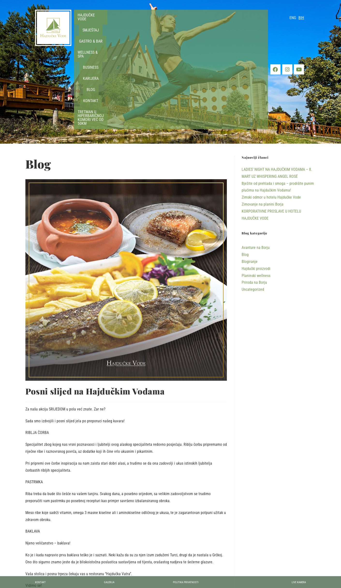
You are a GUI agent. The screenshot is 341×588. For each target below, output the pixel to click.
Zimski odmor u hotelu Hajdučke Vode (271, 114)
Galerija (111, 582)
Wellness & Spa (173, 22)
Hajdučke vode (90, 22)
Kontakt (256, 22)
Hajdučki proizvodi (45, 513)
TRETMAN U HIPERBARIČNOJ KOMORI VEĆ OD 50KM (170, 33)
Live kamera (295, 582)
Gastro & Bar (143, 22)
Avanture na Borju (256, 164)
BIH (301, 17)
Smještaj (117, 22)
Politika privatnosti (191, 582)
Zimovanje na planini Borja (262, 121)
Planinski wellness (256, 192)
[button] (90, 22)
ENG (292, 17)
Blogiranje (250, 178)
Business (199, 22)
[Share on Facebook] (126, 538)
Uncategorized (75, 513)
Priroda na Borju (254, 199)
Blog (239, 22)
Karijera (220, 22)
